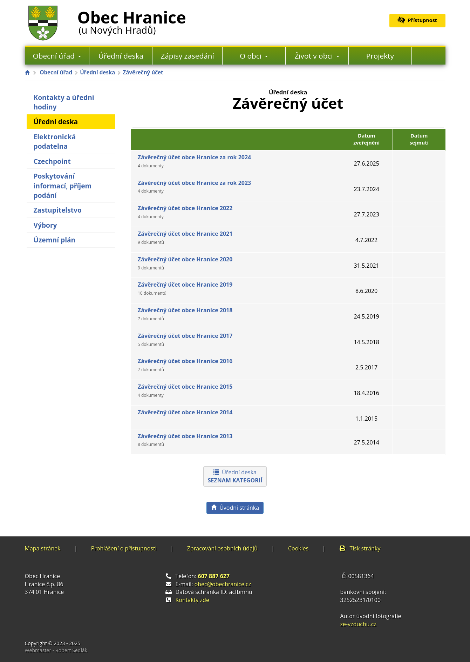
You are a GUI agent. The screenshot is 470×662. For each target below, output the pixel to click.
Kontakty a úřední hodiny (64, 102)
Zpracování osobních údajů (222, 548)
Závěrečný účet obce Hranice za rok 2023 (194, 186)
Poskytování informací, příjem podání (63, 185)
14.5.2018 (366, 342)
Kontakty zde (192, 600)
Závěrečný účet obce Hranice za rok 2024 (194, 161)
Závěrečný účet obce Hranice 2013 (185, 440)
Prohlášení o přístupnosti (124, 548)
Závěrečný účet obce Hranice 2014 (185, 412)
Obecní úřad (57, 56)
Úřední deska (120, 56)
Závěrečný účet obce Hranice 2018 (185, 314)
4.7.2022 (366, 240)
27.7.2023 (366, 214)
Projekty (380, 56)
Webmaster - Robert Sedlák (56, 650)
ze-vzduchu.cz (358, 624)
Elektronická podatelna (55, 141)
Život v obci (316, 56)
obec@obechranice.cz (223, 584)
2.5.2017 (366, 367)
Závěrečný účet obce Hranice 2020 (185, 263)
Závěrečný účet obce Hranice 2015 (185, 390)
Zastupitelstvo (58, 210)
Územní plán (55, 240)
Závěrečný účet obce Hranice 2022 (185, 212)
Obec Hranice (131, 20)
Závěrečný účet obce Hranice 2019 (185, 288)
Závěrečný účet (143, 72)
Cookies (298, 548)
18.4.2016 (366, 393)
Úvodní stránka (235, 507)
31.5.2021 (366, 265)
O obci (254, 56)
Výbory (45, 225)
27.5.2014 (366, 442)
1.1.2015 (366, 418)
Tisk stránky (359, 548)
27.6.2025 (366, 163)
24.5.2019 (366, 316)
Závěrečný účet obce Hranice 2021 (185, 237)
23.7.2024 (366, 189)
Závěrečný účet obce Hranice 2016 (185, 365)
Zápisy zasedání (187, 56)
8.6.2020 (366, 291)
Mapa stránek (43, 548)
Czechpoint (52, 161)
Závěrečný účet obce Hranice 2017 (185, 339)
